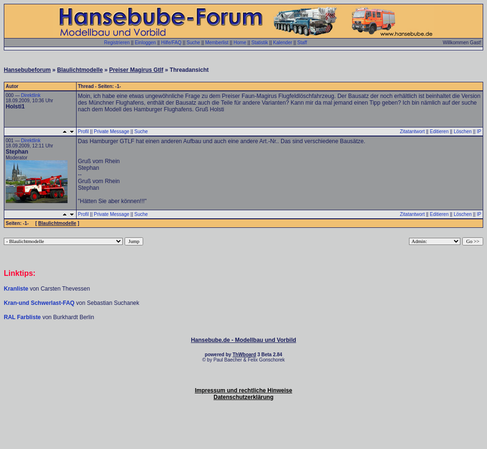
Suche (193, 42)
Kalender (282, 42)
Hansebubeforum (27, 70)
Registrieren (117, 42)
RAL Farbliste (23, 317)
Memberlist (216, 42)
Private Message (111, 131)
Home (240, 42)
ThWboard (244, 354)
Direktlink (30, 95)
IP (479, 131)
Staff (302, 42)
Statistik (260, 42)
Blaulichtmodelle (80, 70)
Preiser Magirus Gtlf (136, 70)
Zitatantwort (412, 131)
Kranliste (16, 288)
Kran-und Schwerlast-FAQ (40, 303)
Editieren (439, 131)
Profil (83, 131)
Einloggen (145, 42)
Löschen (463, 131)
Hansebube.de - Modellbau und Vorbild (243, 340)
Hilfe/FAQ (171, 42)
